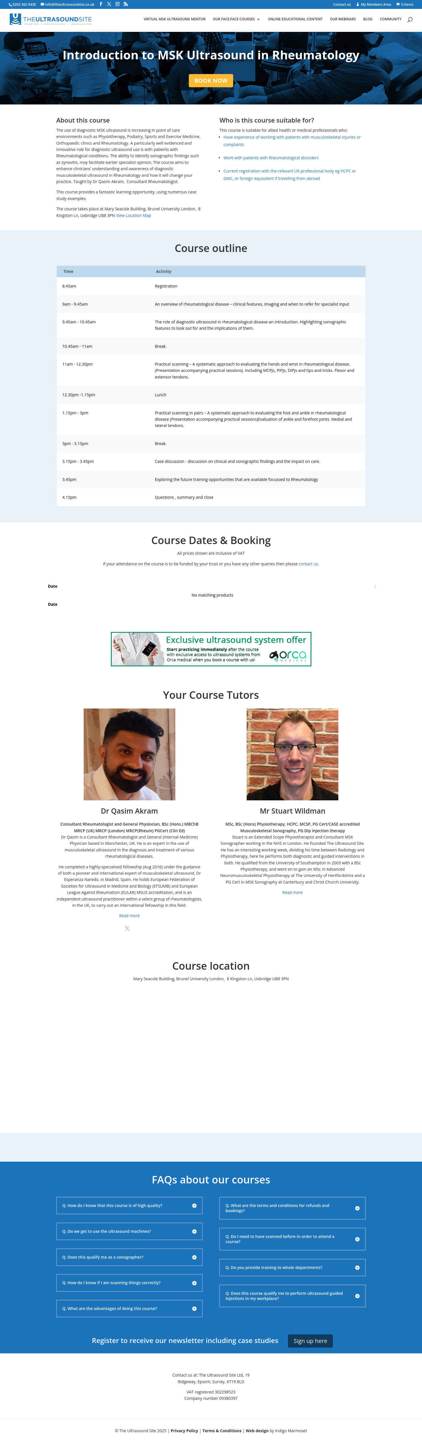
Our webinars (343, 19)
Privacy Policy (184, 1430)
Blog (368, 19)
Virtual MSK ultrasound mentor (175, 19)
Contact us (342, 5)
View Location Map (133, 215)
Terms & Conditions (222, 1430)
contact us (308, 563)
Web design (257, 1430)
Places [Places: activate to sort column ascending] (145, 586)
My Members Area (376, 5)
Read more (129, 915)
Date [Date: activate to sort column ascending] (52, 586)
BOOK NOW (211, 80)
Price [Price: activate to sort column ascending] (248, 586)
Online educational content (295, 19)
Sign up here (310, 1341)
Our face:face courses (234, 19)
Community (390, 19)
